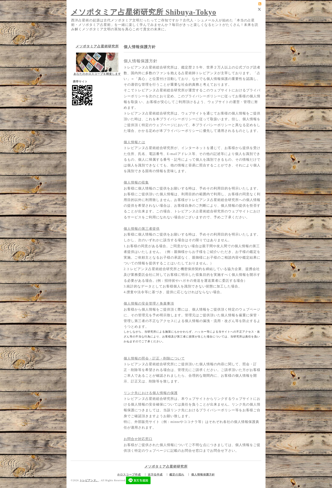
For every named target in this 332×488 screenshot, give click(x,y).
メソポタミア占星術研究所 (97, 46)
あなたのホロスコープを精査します (97, 73)
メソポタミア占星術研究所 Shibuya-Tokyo (143, 12)
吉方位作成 (155, 474)
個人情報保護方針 (203, 474)
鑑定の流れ (176, 474)
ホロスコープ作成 (129, 474)
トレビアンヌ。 (89, 480)
